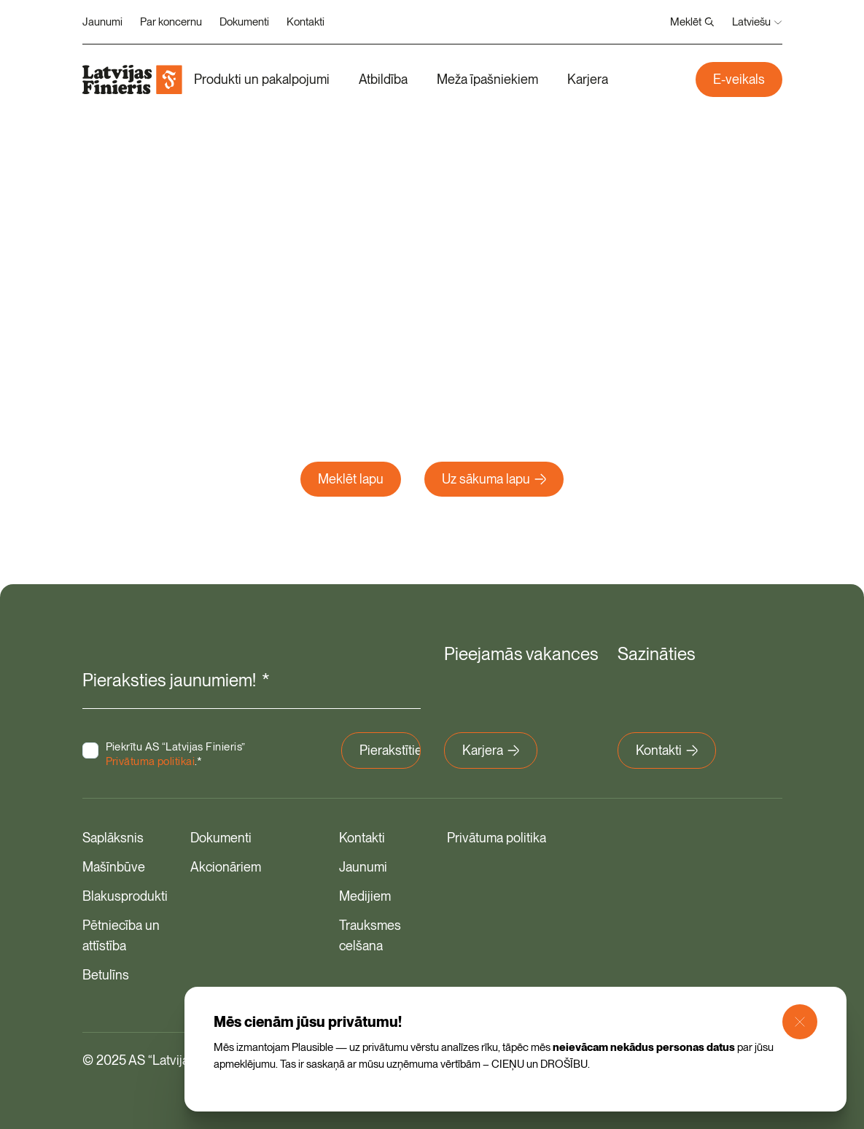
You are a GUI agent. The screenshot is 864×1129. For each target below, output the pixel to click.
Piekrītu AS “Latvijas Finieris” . (176, 754)
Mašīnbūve (113, 866)
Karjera (587, 79)
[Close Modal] (799, 1021)
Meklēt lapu (351, 478)
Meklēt (692, 21)
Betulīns (105, 974)
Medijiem (365, 896)
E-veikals (739, 79)
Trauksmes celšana (370, 935)
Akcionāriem (225, 866)
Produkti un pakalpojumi (262, 79)
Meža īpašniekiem (487, 79)
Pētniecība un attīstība (121, 935)
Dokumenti (244, 21)
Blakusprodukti (125, 896)
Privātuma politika (496, 837)
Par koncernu (171, 21)
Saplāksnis (113, 837)
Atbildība (383, 79)
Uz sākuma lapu (494, 478)
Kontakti (305, 21)
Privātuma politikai (150, 761)
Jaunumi (102, 21)
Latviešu (757, 22)
